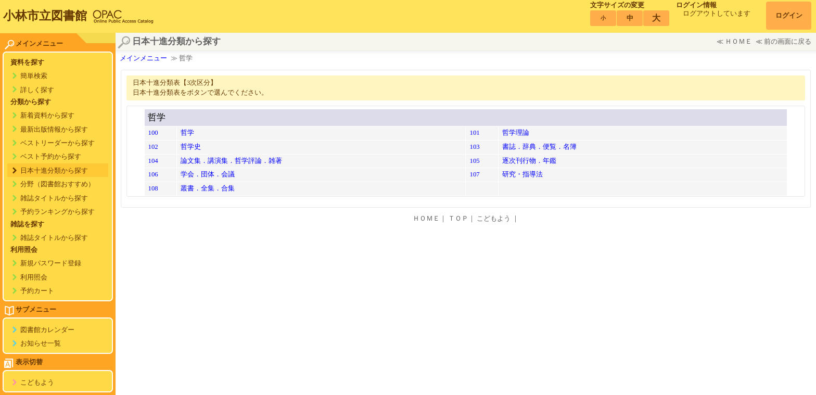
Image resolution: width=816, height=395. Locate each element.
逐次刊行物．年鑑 (529, 160)
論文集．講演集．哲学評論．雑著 (231, 160)
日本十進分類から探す (54, 170)
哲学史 (191, 146)
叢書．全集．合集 (208, 188)
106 (153, 174)
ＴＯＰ (458, 218)
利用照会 (33, 277)
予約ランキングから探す (57, 211)
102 (153, 146)
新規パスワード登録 (50, 263)
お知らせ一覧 (40, 343)
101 (474, 132)
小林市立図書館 (45, 15)
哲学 (187, 132)
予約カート (37, 291)
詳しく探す (37, 90)
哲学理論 (515, 132)
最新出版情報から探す (54, 129)
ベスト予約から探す (50, 156)
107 (474, 174)
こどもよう (37, 382)
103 (474, 146)
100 (153, 132)
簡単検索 (33, 76)
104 (153, 160)
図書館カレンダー (47, 330)
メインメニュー (143, 58)
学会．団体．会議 (208, 174)
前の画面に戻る (787, 41)
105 (474, 160)
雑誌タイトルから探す (54, 198)
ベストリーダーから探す (57, 143)
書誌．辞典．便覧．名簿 (539, 146)
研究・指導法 (522, 174)
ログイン (788, 15)
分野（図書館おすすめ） (57, 184)
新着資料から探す (47, 115)
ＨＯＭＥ (738, 41)
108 (153, 188)
